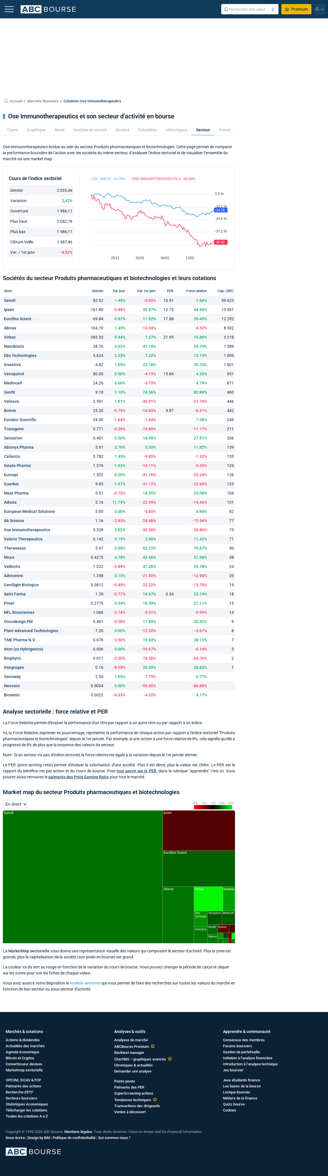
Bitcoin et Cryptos (20, 1058)
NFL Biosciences (19, 612)
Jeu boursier (233, 1070)
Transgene (14, 429)
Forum (225, 130)
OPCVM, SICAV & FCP (23, 1080)
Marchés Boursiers (43, 101)
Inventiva (12, 364)
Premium (296, 9)
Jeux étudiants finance (241, 1080)
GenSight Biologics (21, 585)
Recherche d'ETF (19, 1092)
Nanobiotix (14, 346)
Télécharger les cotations (26, 1110)
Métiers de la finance (240, 1098)
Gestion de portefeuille (241, 1052)
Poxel (9, 603)
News (60, 130)
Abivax (10, 328)
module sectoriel (85, 983)
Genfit (9, 392)
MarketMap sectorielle (29, 951)
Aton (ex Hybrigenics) (23, 649)
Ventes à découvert (130, 1112)
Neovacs (12, 685)
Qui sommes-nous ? (114, 1138)
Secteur (203, 130)
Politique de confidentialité (74, 1138)
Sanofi (9, 300)
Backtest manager (129, 1052)
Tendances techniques (132, 1100)
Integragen (14, 667)
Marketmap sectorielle (24, 1070)
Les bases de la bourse (242, 1086)
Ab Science (14, 520)
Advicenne (13, 575)
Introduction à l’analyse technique (250, 1064)
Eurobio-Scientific (20, 419)
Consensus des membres (244, 1040)
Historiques (176, 130)
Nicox (9, 557)
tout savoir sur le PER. (136, 771)
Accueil (16, 101)
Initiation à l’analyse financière (247, 1058)
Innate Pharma (17, 465)
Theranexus (15, 548)
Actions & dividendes (23, 1040)
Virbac (10, 337)
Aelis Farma (15, 594)
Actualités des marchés (25, 1046)
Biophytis (12, 658)
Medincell (13, 383)
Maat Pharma (16, 493)
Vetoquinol (14, 374)
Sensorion (13, 438)
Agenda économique (22, 1052)
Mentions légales (78, 1132)
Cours (12, 130)
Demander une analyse (132, 1071)
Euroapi (11, 474)
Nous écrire (15, 1138)
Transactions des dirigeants (137, 1106)
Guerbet (11, 484)
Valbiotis (12, 566)
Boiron (10, 410)
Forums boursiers (237, 1046)
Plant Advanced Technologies (31, 630)
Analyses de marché (131, 1040)
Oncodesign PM (18, 621)
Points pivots (124, 1081)
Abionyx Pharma (19, 447)
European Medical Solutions (29, 511)
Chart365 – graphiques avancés (140, 1059)
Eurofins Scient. (18, 319)
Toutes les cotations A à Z (27, 1116)
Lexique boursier (236, 1092)
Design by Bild (38, 1138)
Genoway (12, 676)
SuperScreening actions (133, 1093)
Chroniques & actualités (133, 1065)
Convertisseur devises (24, 1064)
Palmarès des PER (129, 1087)
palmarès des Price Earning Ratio (78, 777)
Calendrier (147, 130)
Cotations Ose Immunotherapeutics (92, 101)
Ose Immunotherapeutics (27, 530)
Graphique (36, 130)
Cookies (229, 1110)
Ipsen (9, 309)
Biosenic (12, 695)
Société (122, 130)
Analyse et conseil (90, 130)
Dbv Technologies (20, 355)
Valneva (11, 401)
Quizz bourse (234, 1104)
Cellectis (12, 456)
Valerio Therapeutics (23, 539)
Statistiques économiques (27, 1104)
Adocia (10, 502)
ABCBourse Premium (131, 1046)
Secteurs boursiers (21, 1098)
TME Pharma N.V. (19, 640)
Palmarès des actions (23, 1086)
